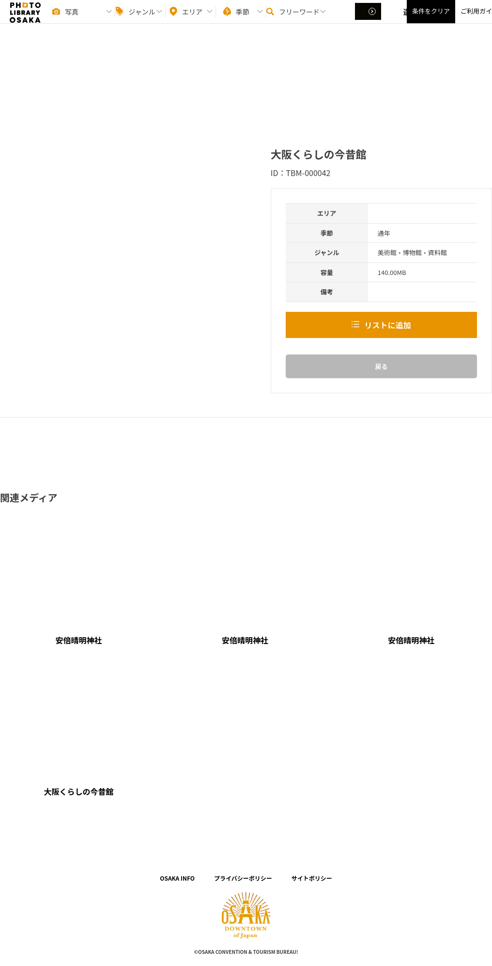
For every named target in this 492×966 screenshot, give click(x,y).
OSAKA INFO (177, 878)
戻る (381, 366)
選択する (369, 20)
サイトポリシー (312, 878)
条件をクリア (431, 19)
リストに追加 (387, 325)
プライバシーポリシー (243, 878)
